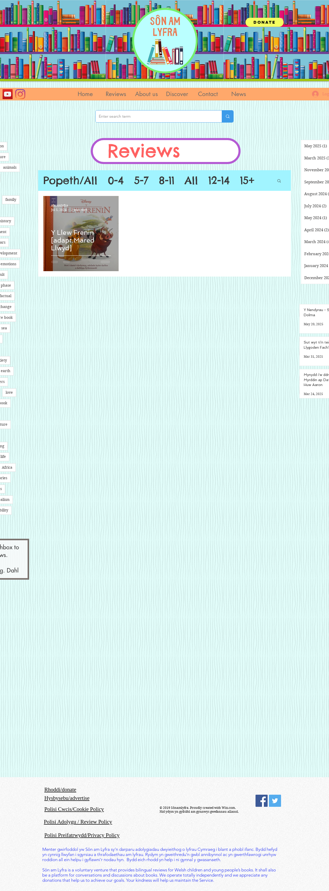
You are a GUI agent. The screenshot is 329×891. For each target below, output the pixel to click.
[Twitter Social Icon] (275, 801)
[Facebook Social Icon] (262, 801)
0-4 (116, 180)
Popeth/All (70, 180)
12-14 (219, 180)
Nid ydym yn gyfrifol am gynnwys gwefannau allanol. (199, 811)
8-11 (166, 180)
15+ (247, 180)
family (10, 199)
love (9, 392)
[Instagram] (20, 94)
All (191, 180)
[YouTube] (8, 94)
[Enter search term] (155, 116)
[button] (115, 94)
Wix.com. (229, 808)
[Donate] (264, 22)
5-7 (141, 180)
